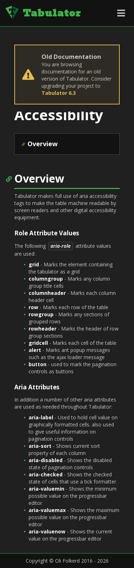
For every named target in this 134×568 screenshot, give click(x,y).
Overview (43, 143)
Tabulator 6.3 (58, 92)
